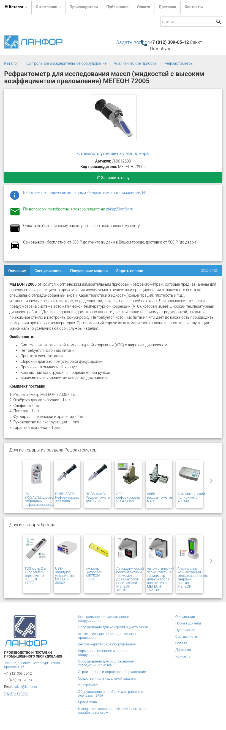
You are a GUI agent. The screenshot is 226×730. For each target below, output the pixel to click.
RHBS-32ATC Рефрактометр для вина (67, 497)
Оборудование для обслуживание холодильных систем (106, 663)
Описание (17, 271)
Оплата (143, 7)
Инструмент (88, 685)
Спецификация (48, 271)
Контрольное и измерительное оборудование (66, 63)
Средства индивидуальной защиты (107, 678)
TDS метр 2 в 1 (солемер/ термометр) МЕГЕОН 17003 (35, 575)
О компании (185, 617)
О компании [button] (48, 7)
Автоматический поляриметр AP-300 (191, 497)
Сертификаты (186, 636)
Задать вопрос (133, 42)
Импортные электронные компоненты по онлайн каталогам (112, 711)
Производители (84, 7)
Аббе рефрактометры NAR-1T (160, 497)
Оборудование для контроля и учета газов (113, 627)
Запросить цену (113, 177)
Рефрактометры (179, 63)
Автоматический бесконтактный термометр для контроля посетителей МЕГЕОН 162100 (161, 579)
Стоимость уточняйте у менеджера (113, 153)
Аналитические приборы (135, 63)
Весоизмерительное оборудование (106, 644)
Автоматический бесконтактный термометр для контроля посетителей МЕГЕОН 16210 (130, 579)
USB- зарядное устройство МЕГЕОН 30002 (64, 575)
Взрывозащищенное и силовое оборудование (103, 653)
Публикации (117, 7)
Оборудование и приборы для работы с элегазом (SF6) (110, 693)
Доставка (167, 7)
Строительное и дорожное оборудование (112, 672)
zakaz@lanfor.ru (119, 209)
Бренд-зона (87, 702)
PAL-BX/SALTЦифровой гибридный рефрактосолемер (39, 499)
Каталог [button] (15, 7)
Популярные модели (89, 271)
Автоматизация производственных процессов (107, 636)
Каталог (11, 63)
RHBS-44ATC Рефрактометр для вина (98, 497)
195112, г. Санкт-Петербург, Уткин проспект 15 (32, 665)
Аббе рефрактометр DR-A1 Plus (128, 497)
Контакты (194, 7)
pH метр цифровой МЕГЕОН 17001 (94, 573)
